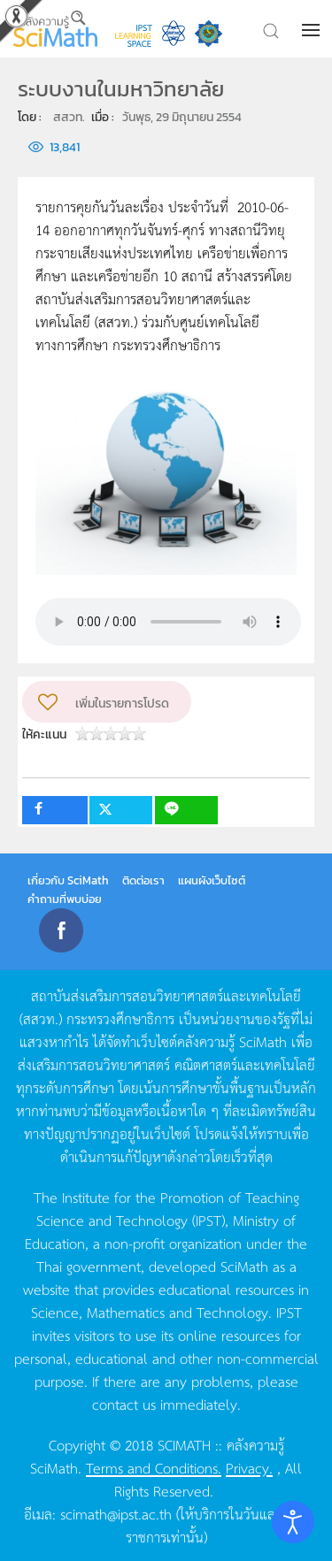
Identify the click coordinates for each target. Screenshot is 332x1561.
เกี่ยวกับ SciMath (68, 880)
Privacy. (249, 1467)
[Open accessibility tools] (293, 1522)
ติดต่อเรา (143, 880)
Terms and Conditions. (153, 1467)
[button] (312, 30)
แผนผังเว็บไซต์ (211, 880)
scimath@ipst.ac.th (116, 1513)
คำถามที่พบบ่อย (64, 899)
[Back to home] (55, 29)
